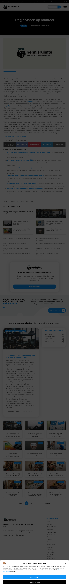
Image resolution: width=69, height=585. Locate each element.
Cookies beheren (34, 582)
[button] (65, 563)
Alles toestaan (34, 577)
